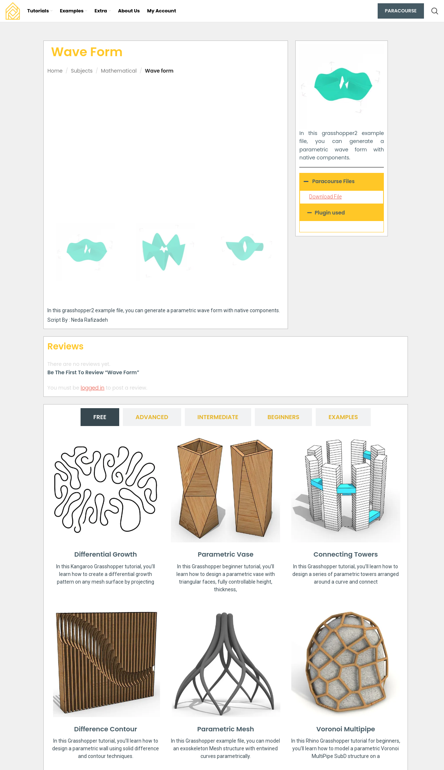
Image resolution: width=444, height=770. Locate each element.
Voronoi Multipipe (345, 729)
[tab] (100, 417)
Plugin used (330, 212)
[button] (341, 213)
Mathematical (119, 70)
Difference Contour (105, 729)
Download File (325, 197)
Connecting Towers (345, 554)
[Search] (435, 11)
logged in (92, 387)
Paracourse (401, 10)
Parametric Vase (226, 554)
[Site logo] (12, 10)
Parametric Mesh (225, 729)
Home (55, 70)
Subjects (82, 70)
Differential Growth (105, 554)
